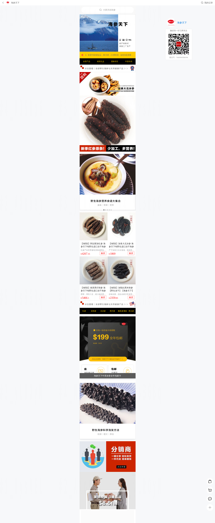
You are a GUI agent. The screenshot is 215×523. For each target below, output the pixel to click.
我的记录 (208, 2)
